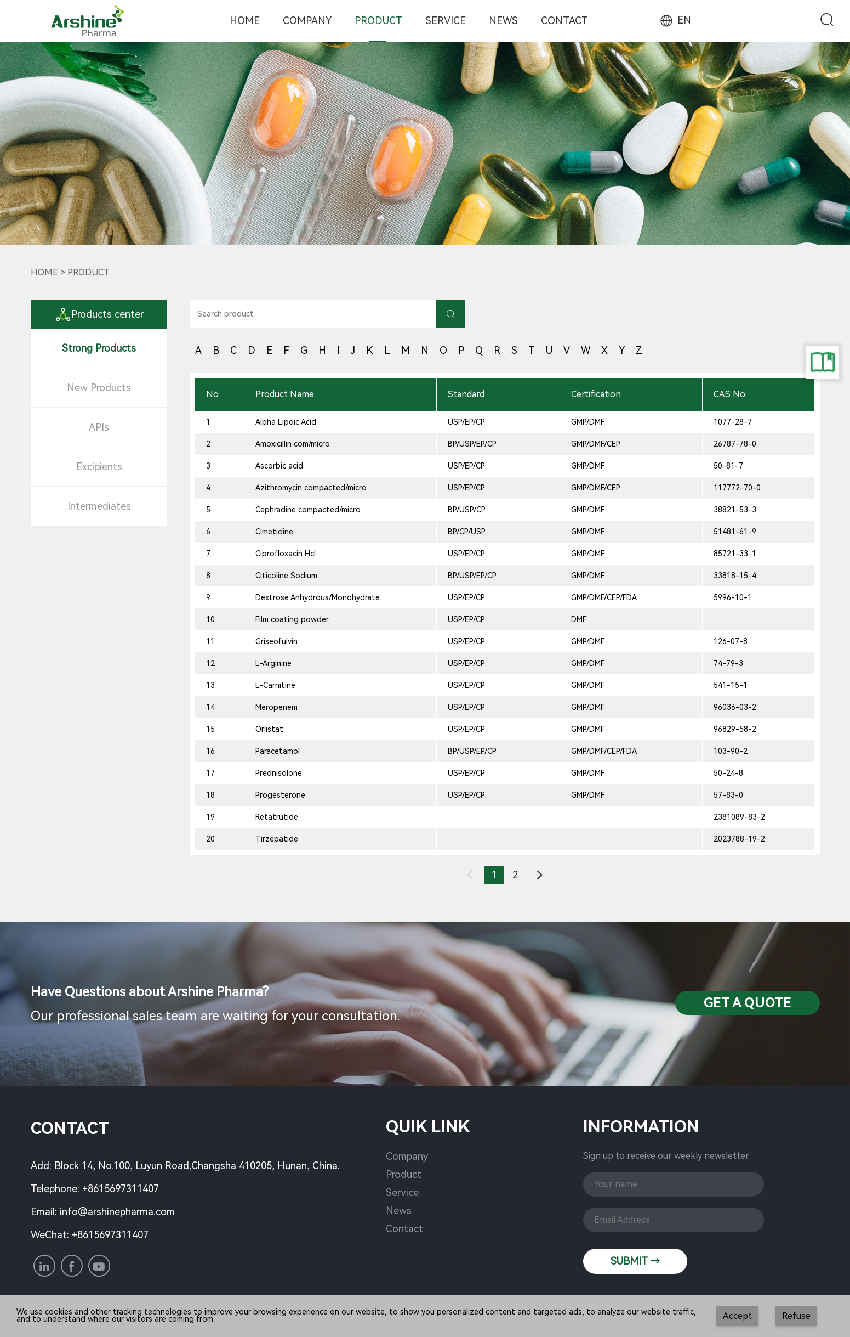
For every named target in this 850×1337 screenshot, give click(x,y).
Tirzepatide (276, 838)
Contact (564, 20)
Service (445, 20)
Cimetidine (274, 531)
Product (378, 20)
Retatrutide (276, 817)
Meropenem (276, 707)
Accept (737, 1316)
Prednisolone (278, 773)
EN (674, 20)
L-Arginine (273, 663)
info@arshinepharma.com (117, 1211)
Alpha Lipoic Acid (285, 422)
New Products (99, 387)
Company (307, 20)
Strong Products (99, 348)
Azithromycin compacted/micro (311, 487)
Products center (99, 314)
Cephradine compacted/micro (308, 509)
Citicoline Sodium (286, 575)
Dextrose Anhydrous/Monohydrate (317, 597)
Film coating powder (292, 619)
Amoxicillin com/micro (292, 443)
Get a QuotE (747, 1003)
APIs (99, 427)
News (503, 20)
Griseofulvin (276, 641)
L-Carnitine (275, 685)
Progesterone (280, 795)
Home (245, 20)
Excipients (99, 466)
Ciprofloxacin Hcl (285, 553)
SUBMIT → (635, 1261)
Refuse (796, 1316)
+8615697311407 (120, 1188)
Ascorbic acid (279, 465)
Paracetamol (277, 751)
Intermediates (99, 506)
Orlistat (269, 729)
